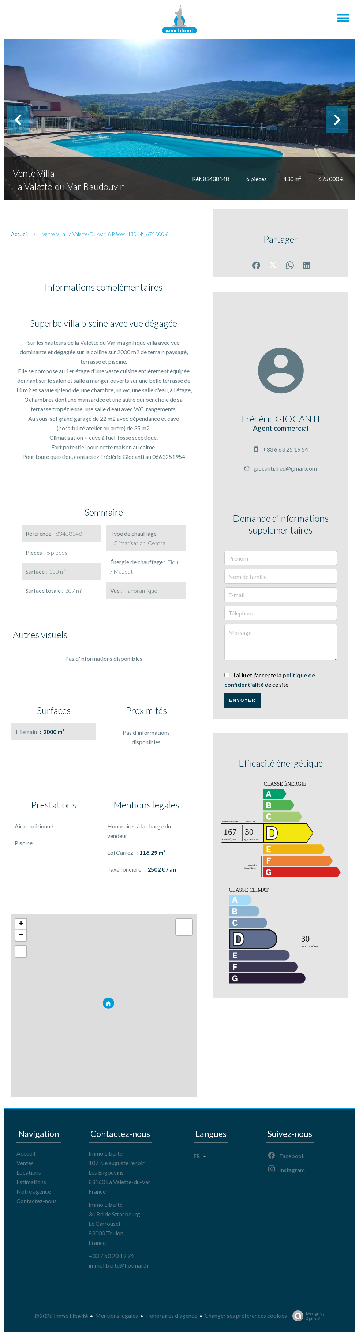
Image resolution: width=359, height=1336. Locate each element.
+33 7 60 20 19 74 (111, 1255)
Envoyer (242, 700)
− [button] (21, 935)
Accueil (19, 234)
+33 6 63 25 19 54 (285, 449)
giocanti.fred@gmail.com (285, 468)
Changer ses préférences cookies (246, 1315)
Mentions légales (116, 1315)
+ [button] (21, 924)
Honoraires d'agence (171, 1315)
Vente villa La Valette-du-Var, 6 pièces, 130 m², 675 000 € (105, 234)
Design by (307, 1315)
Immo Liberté (106, 1153)
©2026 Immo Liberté (61, 1315)
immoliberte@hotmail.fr (119, 1265)
